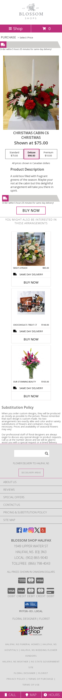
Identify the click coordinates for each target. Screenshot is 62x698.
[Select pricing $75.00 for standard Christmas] (14, 154)
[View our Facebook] (19, 532)
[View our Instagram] (31, 532)
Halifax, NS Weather (15, 661)
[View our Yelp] (43, 532)
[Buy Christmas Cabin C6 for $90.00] (31, 210)
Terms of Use (31, 684)
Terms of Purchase (40, 678)
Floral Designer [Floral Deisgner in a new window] (24, 619)
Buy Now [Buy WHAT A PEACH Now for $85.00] (31, 282)
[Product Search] (32, 453)
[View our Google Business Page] (25, 532)
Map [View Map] (31, 695)
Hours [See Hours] (52, 695)
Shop (15, 28)
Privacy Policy (16, 678)
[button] (31, 605)
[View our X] (37, 532)
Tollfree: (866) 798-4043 (31, 563)
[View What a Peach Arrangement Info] (31, 249)
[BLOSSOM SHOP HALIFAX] (31, 19)
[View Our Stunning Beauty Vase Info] (31, 363)
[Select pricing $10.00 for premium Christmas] (48, 154)
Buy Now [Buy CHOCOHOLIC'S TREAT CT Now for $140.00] (31, 339)
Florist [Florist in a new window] (44, 619)
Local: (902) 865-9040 (31, 557)
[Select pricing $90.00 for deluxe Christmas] (31, 154)
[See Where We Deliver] (31, 472)
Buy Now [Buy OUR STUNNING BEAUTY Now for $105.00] (31, 396)
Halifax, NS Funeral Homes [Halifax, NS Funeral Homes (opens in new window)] (22, 644)
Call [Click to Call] (10, 695)
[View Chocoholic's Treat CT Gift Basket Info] (31, 306)
